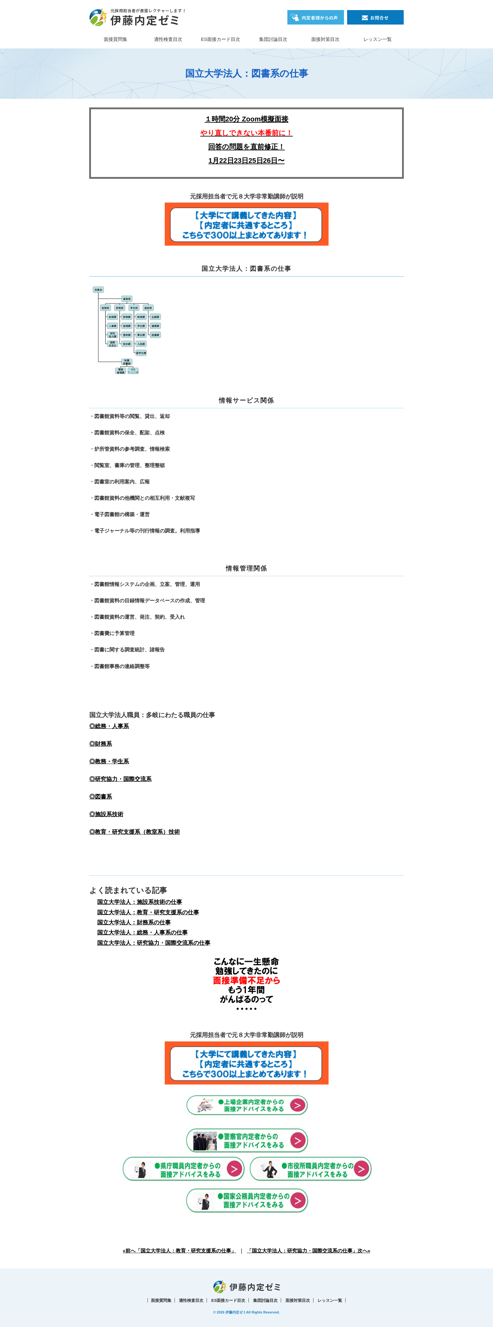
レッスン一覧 (377, 39)
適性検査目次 (168, 39)
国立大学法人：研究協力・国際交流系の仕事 (153, 943)
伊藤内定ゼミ (235, 1312)
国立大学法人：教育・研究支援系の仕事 (148, 912)
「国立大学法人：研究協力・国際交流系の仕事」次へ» (308, 1250)
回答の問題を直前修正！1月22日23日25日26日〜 (246, 146)
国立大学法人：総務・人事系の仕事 (142, 932)
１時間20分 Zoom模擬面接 (246, 119)
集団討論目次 (273, 39)
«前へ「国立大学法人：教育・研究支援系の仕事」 (179, 1250)
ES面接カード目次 (220, 39)
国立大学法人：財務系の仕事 (134, 922)
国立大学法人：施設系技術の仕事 (139, 902)
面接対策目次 (325, 39)
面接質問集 (115, 39)
